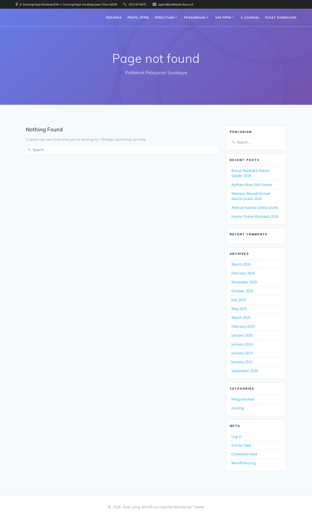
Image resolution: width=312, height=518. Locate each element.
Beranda (114, 17)
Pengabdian (194, 17)
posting (237, 408)
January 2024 (242, 344)
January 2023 (242, 353)
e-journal (250, 17)
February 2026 (243, 273)
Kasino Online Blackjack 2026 (254, 216)
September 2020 (244, 370)
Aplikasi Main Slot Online (251, 184)
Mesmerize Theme (189, 507)
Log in (236, 436)
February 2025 (243, 326)
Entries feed (241, 445)
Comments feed (244, 454)
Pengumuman (242, 399)
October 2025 (242, 291)
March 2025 (240, 317)
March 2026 (240, 264)
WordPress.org (243, 463)
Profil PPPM (138, 17)
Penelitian (164, 17)
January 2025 (242, 335)
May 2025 (239, 308)
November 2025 (244, 282)
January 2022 (242, 362)
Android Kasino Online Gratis (254, 207)
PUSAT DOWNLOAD (281, 17)
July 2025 (238, 299)
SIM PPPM (223, 17)
